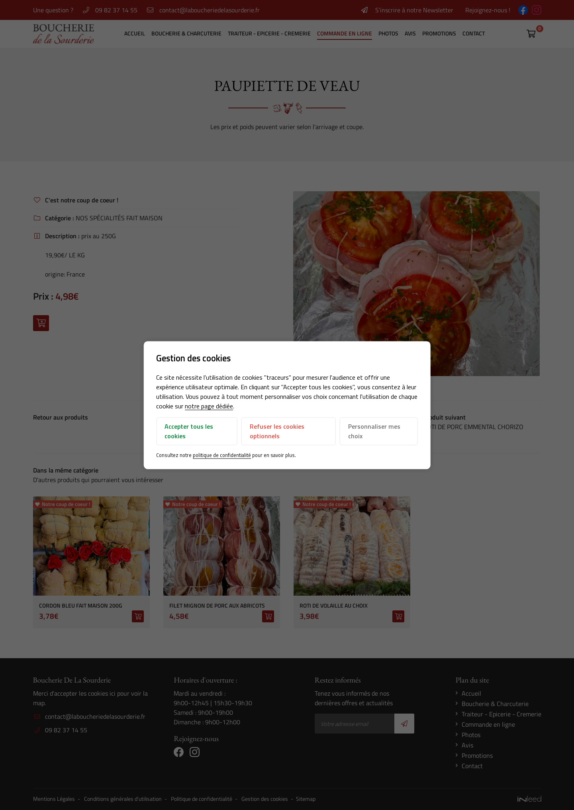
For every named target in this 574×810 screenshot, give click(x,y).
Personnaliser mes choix (374, 431)
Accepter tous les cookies (189, 431)
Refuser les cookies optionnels (277, 431)
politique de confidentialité (222, 455)
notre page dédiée (209, 406)
